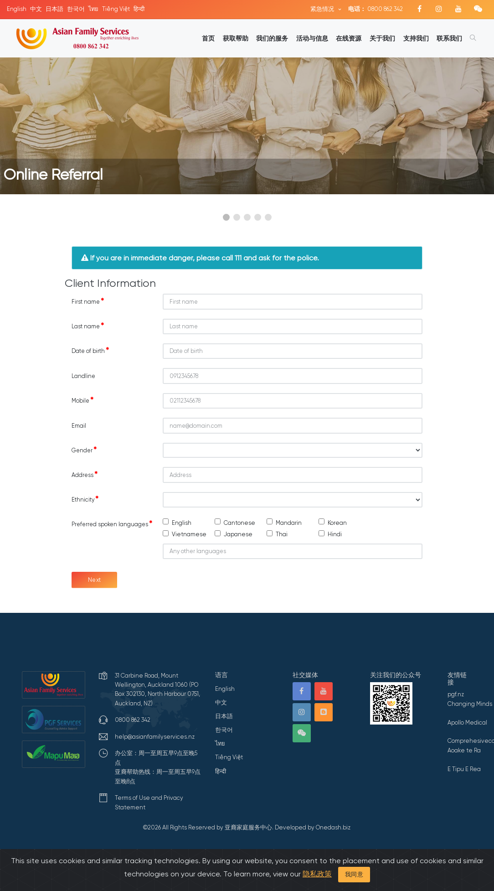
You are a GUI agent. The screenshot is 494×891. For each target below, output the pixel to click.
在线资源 (348, 38)
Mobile (82, 400)
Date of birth (90, 350)
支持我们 (416, 38)
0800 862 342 (375, 8)
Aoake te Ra (464, 750)
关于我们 (382, 38)
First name (88, 301)
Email (79, 425)
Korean (337, 522)
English (16, 8)
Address (85, 474)
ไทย (93, 8)
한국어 (76, 8)
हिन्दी (139, 8)
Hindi (335, 534)
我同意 (354, 874)
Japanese (238, 534)
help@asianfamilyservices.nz (155, 736)
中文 (36, 8)
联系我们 (449, 38)
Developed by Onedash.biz (312, 827)
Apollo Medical (467, 722)
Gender (84, 450)
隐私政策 (317, 874)
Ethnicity (85, 499)
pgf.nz (456, 694)
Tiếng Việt (116, 8)
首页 (208, 38)
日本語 (54, 8)
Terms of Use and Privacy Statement (149, 802)
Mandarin (289, 522)
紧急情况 (322, 8)
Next (94, 579)
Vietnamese (189, 534)
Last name (88, 326)
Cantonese (239, 522)
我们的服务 (272, 38)
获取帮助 (235, 38)
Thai (282, 534)
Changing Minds (470, 703)
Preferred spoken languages (112, 524)
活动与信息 (312, 38)
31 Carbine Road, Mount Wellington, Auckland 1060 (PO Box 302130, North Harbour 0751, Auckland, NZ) (157, 689)
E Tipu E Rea (464, 769)
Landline (83, 376)
